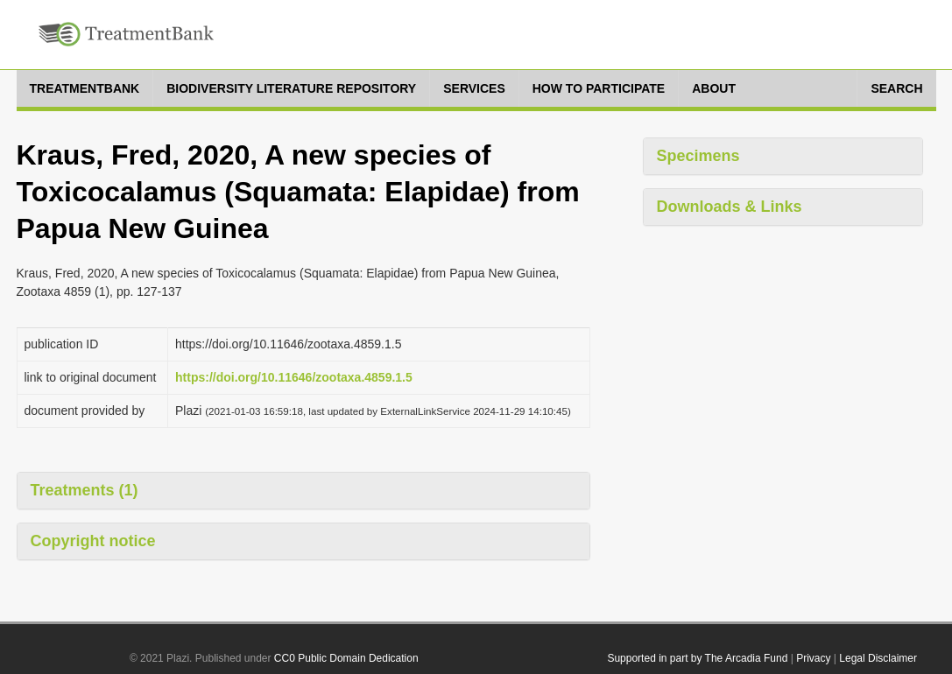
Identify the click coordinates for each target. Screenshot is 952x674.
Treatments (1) (84, 490)
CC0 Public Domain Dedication (346, 658)
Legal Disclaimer (878, 658)
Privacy (813, 658)
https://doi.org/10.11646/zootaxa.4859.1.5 (294, 377)
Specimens (698, 156)
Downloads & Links (729, 206)
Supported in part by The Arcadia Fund (697, 658)
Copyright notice (93, 541)
